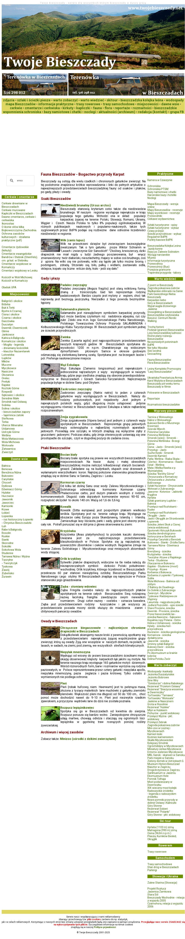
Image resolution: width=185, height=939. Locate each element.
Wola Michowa (11, 442)
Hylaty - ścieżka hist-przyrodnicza (159, 628)
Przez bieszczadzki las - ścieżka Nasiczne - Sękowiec (164, 616)
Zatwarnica (9, 448)
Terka (5, 422)
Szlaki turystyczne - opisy (162, 224)
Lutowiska (8, 354)
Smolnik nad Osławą (14, 401)
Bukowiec (7, 476)
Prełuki (6, 381)
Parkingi (152, 870)
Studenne (7, 553)
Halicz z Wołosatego (159, 420)
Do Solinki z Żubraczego (161, 590)
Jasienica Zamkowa (159, 891)
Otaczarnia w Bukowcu (161, 563)
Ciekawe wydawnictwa (160, 218)
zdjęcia (8, 100)
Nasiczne (7, 371)
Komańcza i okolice (14, 341)
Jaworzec (8, 502)
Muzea (151, 257)
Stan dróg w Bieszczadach (163, 867)
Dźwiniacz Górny (12, 489)
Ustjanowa (8, 428)
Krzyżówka (68, 531)
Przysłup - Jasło (156, 449)
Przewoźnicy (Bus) (158, 266)
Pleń (63, 683)
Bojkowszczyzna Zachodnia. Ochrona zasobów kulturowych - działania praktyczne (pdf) (19, 235)
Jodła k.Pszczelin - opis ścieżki (165, 605)
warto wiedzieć (92, 100)
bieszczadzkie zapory (17, 412)
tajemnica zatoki (14, 415)
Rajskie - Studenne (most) (162, 566)
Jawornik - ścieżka (158, 640)
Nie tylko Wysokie (157, 347)
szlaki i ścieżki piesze (33, 100)
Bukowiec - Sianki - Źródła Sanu (165, 542)
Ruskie (6, 536)
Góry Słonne (154, 805)
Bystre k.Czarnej (11, 311)
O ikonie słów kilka (13, 227)
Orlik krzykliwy (70, 559)
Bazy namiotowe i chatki (161, 192)
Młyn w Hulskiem (157, 710)
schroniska (32, 112)
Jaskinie (152, 309)
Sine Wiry (152, 680)
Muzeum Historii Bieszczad (163, 763)
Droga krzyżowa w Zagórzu (163, 769)
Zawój (5, 570)
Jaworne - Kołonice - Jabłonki (164, 491)
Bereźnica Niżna (11, 472)
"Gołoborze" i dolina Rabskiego (165, 683)
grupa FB (177, 112)
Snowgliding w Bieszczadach (164, 312)
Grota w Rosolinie (157, 704)
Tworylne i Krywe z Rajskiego (164, 557)
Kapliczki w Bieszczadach (17, 213)
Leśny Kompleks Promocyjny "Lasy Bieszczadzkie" (164, 370)
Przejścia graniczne (159, 269)
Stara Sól (152, 894)
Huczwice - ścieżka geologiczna (166, 632)
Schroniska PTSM (157, 189)
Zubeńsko (8, 573)
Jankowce (8, 334)
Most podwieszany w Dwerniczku (159, 783)
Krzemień (153, 426)
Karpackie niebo (156, 300)
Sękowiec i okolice (13, 395)
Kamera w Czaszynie (159, 180)
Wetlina (6, 435)
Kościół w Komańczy (15, 280)
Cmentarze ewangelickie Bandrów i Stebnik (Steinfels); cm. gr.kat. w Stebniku (20, 257)
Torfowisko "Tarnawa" (160, 695)
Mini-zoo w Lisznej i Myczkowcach (158, 730)
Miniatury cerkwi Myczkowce (164, 749)
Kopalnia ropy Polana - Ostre (164, 620)
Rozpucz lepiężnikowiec (77, 707)
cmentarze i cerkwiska (42, 108)
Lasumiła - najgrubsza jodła (163, 602)
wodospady (175, 100)
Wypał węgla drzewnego (161, 306)
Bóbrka (6, 304)
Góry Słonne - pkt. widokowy (164, 814)
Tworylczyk (10, 563)
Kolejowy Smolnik (157, 743)
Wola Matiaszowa (13, 438)
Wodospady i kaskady (160, 671)
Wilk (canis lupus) (72, 240)
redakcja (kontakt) (152, 112)
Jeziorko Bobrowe (158, 677)
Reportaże (153, 398)
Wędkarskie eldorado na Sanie (165, 291)
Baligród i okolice (12, 301)
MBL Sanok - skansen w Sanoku (166, 755)
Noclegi (151, 197)
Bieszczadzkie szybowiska (163, 314)
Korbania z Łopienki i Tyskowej (165, 575)
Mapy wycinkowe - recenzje (163, 212)
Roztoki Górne (10, 388)
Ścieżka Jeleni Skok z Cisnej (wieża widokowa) (163, 526)
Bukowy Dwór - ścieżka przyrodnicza (160, 648)
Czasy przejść (155, 230)
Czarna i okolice (11, 317)
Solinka (6, 405)
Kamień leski (154, 734)
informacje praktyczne (55, 104)
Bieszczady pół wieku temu (163, 383)
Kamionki (7, 506)
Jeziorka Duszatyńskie (160, 674)
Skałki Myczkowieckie (160, 740)
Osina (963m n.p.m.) (159, 833)
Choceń (6, 482)
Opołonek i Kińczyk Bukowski (164, 530)
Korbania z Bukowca (159, 572)
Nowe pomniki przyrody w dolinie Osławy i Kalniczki (162, 801)
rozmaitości (142, 108)
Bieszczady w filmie (159, 386)
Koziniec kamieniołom (160, 737)
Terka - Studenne (157, 560)
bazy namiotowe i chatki (62, 112)
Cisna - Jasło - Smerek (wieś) (164, 446)
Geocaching (154, 353)
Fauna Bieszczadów (159, 359)
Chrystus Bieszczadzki (17, 523)
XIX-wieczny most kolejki (162, 787)
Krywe (5, 509)
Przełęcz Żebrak (157, 722)
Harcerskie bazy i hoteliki (161, 195)
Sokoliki (6, 546)
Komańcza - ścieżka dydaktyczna (159, 636)
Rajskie (6, 385)
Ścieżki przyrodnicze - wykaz (164, 233)
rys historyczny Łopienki (18, 519)
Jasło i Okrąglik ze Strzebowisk (165, 518)
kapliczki (83, 108)
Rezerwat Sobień (157, 808)
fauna (97, 108)
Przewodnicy (155, 263)
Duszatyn (7, 324)
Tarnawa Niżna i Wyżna (16, 556)
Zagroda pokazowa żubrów (163, 288)
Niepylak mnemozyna (75, 652)
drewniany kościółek (16, 348)
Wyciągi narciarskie (158, 254)
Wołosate (8, 445)
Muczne (6, 364)
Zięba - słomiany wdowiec (78, 586)
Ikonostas (8, 223)
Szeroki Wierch (156, 429)
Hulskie (6, 492)
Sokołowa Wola (11, 549)
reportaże (122, 108)
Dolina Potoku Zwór (158, 658)
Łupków (6, 358)
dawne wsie (170, 104)
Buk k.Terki (8, 307)
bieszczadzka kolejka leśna (142, 100)
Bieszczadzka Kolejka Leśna (164, 245)
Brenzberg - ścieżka (159, 551)
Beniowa (7, 469)
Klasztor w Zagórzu (158, 766)
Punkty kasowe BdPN (159, 239)
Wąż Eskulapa (69, 365)
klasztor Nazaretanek (17, 351)
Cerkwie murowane (13, 210)
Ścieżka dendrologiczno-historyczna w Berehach (161, 535)
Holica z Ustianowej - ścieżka (164, 623)
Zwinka (65, 337)
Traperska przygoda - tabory (164, 272)
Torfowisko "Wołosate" (160, 698)
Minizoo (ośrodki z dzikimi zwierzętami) (88, 739)
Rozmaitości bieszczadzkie (163, 404)
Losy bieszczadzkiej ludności (164, 332)
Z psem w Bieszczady (160, 285)
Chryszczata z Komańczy (162, 476)
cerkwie (16, 108)
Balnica (6, 465)
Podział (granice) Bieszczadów (165, 329)
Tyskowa (7, 566)
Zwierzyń (7, 452)
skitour (112, 100)
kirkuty (68, 108)
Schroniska (154, 186)
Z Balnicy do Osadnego (160, 587)
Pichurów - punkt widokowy (163, 713)
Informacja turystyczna (161, 260)
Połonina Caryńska (158, 431)
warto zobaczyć (65, 100)
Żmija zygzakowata (73, 417)
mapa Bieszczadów (21, 104)
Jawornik (7, 499)
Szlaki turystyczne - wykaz (163, 227)
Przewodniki (154, 215)
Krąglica (152, 494)
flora (108, 108)
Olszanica (8, 375)
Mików (6, 361)
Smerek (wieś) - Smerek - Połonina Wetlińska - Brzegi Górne (163, 440)
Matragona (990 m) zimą (162, 830)
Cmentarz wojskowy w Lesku (20, 270)
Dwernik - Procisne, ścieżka (163, 611)
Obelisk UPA (9, 287)
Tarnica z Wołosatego (160, 417)
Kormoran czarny (72, 482)
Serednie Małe (10, 398)
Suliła (150, 578)
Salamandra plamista (75, 309)
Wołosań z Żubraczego (161, 488)
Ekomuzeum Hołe (158, 775)
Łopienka (7, 516)
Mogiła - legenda (14, 344)
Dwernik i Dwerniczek (14, 328)
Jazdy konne (155, 248)
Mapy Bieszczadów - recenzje (165, 209)
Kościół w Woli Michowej (17, 277)
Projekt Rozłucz (156, 888)
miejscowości (147, 104)
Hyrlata (151, 497)
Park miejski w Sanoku (160, 757)
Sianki (5, 539)
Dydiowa (7, 486)
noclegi (90, 112)
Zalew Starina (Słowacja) (162, 882)
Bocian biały (68, 454)
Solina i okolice (11, 408)
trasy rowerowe (88, 104)
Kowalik (65, 507)
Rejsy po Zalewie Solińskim (163, 251)
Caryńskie (8, 479)
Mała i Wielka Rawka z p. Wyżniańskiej (161, 469)
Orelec (6, 378)
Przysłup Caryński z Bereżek (164, 539)
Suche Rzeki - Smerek (160, 452)
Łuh (4, 526)
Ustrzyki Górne (11, 432)
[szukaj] (20, 180)
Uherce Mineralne (12, 425)
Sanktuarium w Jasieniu (161, 772)
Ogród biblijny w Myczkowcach (165, 746)
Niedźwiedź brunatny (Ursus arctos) (85, 205)
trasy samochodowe (118, 104)
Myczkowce (9, 368)
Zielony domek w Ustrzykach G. (165, 760)
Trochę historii (155, 326)
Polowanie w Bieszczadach (163, 392)
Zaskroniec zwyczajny (76, 389)
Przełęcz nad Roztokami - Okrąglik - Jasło (162, 514)
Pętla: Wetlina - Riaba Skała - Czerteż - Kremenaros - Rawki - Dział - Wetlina (165, 461)
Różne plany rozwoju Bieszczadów (159, 337)
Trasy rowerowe (156, 851)
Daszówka (8, 321)
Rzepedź (7, 391)
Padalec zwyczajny (73, 285)
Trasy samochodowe (159, 864)
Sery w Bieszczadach (160, 303)
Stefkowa (7, 418)
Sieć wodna (154, 350)
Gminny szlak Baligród (160, 643)
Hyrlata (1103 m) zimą (160, 827)
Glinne (5, 331)
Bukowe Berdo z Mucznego (163, 423)
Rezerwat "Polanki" (158, 811)
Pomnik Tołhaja (156, 778)
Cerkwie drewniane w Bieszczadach (14, 205)
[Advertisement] (68, 142)
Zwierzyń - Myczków (159, 593)
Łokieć (6, 512)
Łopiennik (153, 521)
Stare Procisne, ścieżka (161, 608)
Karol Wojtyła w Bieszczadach (165, 380)
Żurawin (6, 576)
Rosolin (6, 533)
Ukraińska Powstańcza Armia (164, 377)
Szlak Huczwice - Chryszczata (165, 485)
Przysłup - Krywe (157, 569)
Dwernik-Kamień (157, 455)
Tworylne (7, 559)
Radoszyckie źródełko (160, 790)
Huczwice (8, 496)
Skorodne (7, 543)
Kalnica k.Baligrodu (13, 338)
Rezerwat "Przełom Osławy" (164, 686)
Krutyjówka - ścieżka (159, 554)
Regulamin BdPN (157, 236)
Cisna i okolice (10, 314)
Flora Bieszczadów (158, 362)
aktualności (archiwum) (117, 112)
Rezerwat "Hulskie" (158, 707)
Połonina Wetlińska (158, 434)
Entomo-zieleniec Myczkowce (165, 752)
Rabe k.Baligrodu (12, 529)
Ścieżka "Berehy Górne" (161, 473)
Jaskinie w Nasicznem (160, 701)
